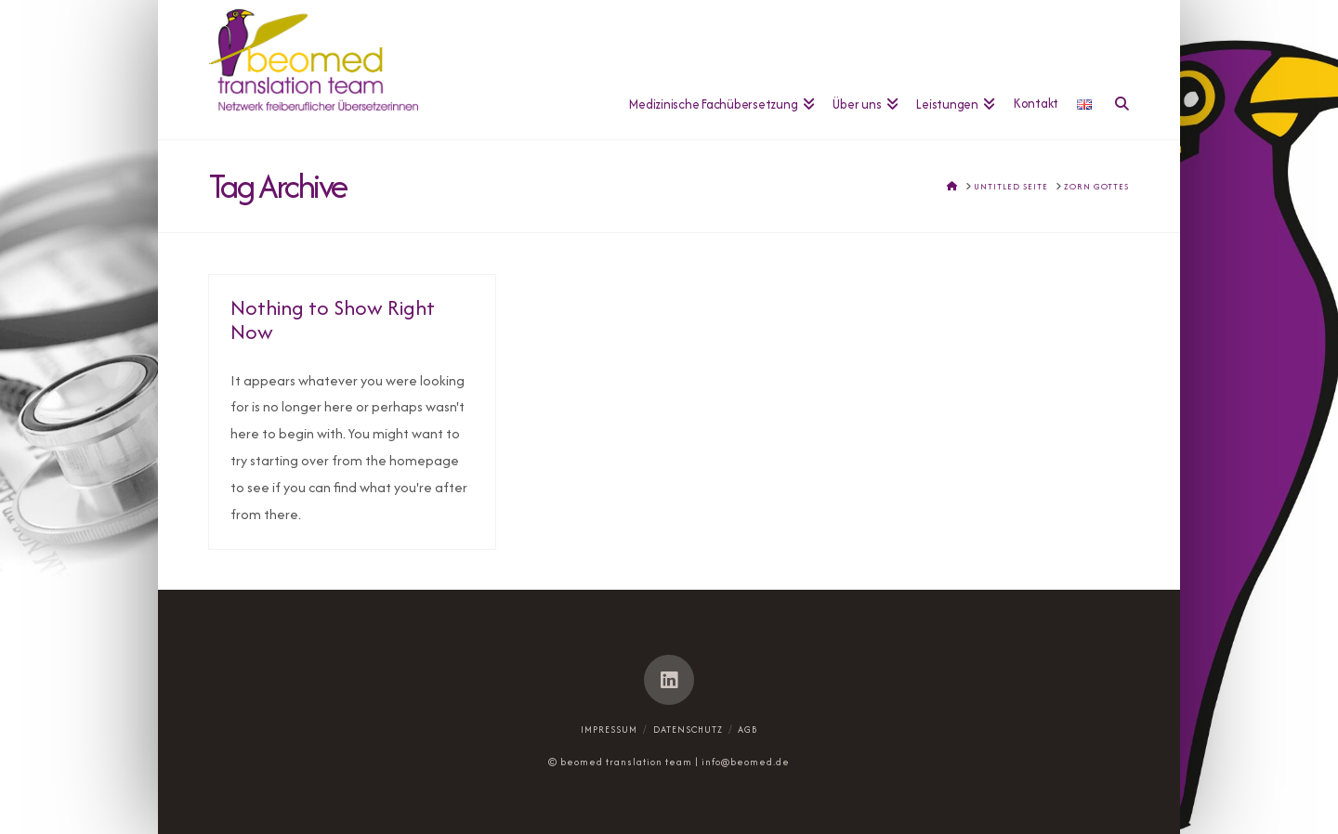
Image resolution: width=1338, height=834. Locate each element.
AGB (747, 729)
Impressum (609, 729)
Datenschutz (688, 729)
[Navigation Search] (1115, 69)
